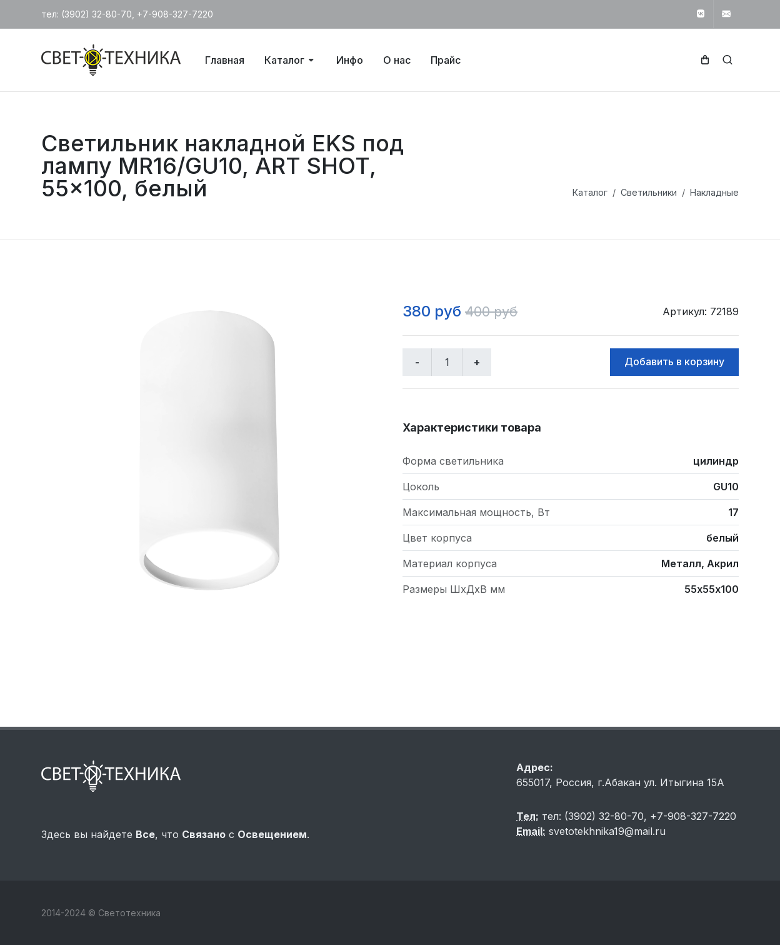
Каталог (590, 192)
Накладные (714, 192)
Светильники (649, 192)
